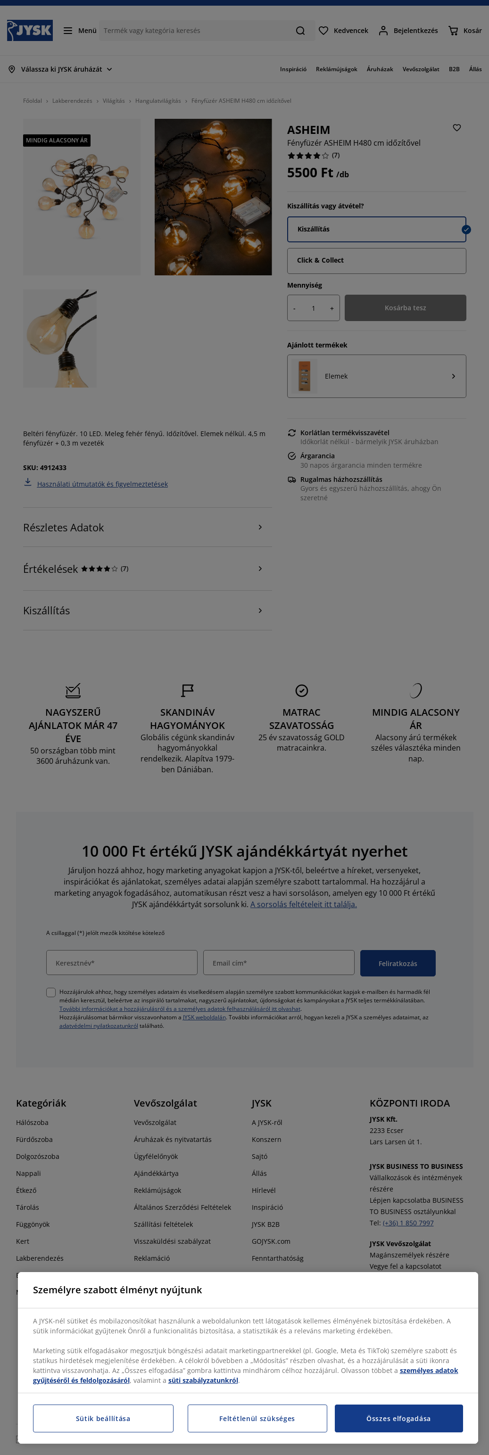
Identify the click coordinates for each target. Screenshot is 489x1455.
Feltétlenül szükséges (257, 1418)
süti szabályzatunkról (203, 1380)
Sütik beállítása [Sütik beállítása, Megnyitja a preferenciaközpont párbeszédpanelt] (103, 1418)
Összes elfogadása (398, 1418)
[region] (248, 1358)
